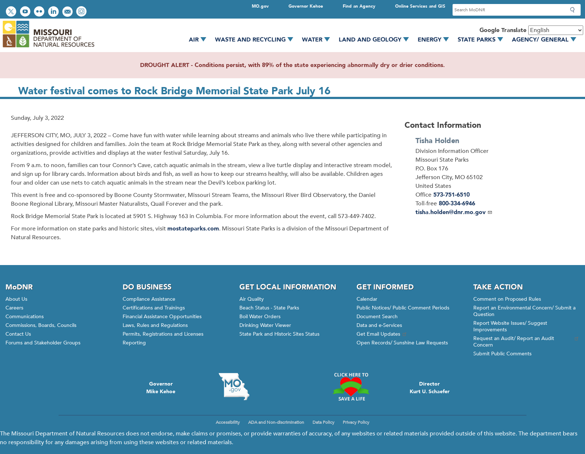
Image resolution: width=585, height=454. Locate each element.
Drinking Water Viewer (265, 325)
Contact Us (18, 334)
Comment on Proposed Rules (507, 299)
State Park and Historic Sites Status (279, 334)
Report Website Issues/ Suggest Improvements (510, 326)
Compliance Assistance (149, 299)
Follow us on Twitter (12, 12)
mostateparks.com (193, 229)
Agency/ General (546, 40)
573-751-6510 (451, 195)
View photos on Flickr (40, 12)
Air (200, 40)
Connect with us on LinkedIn (54, 12)
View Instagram (82, 12)
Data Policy (323, 422)
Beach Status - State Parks (269, 307)
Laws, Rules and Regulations (155, 325)
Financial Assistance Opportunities (162, 316)
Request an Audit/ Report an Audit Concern (526, 341)
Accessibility (228, 422)
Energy (436, 40)
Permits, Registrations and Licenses (163, 334)
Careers (14, 307)
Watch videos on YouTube (26, 12)
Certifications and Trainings (154, 307)
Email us (68, 12)
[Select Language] (555, 30)
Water (318, 40)
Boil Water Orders (259, 316)
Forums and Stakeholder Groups (42, 342)
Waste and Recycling (256, 40)
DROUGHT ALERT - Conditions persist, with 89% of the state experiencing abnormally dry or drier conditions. (292, 65)
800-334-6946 (457, 204)
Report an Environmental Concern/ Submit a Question (524, 311)
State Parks (483, 40)
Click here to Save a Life (351, 386)
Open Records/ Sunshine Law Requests (402, 342)
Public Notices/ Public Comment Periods (403, 307)
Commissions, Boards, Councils (40, 325)
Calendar (367, 299)
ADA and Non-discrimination (276, 422)
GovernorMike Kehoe (160, 387)
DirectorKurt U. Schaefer (430, 387)
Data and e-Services (379, 325)
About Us (16, 299)
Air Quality (251, 299)
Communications (24, 316)
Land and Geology (376, 40)
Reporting (134, 342)
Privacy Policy (356, 422)
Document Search (377, 316)
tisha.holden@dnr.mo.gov (454, 212)
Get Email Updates (382, 334)
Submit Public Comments (502, 353)
